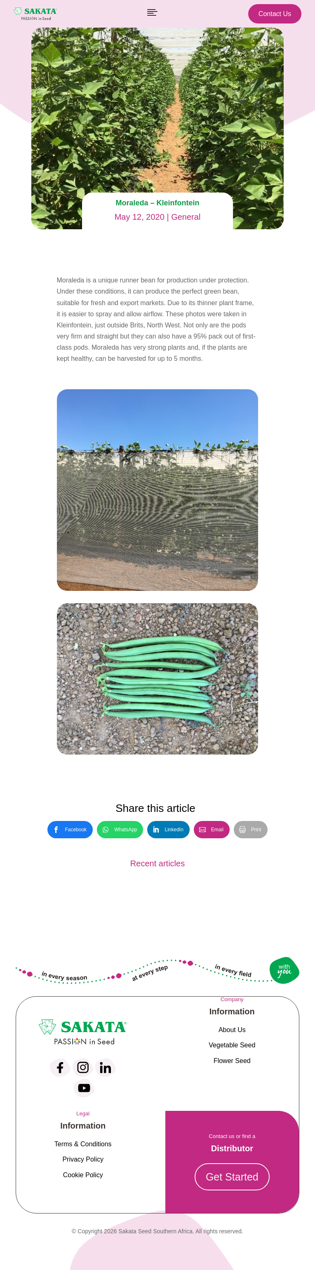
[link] (70, 829)
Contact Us (275, 13)
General (185, 216)
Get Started (232, 1177)
